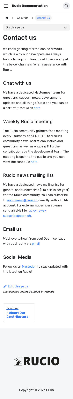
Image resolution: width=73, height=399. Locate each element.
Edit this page (15, 286)
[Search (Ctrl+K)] (66, 5)
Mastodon (29, 266)
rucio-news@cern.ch (22, 200)
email (36, 243)
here (37, 108)
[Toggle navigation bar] (6, 6)
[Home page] (7, 18)
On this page (15, 27)
